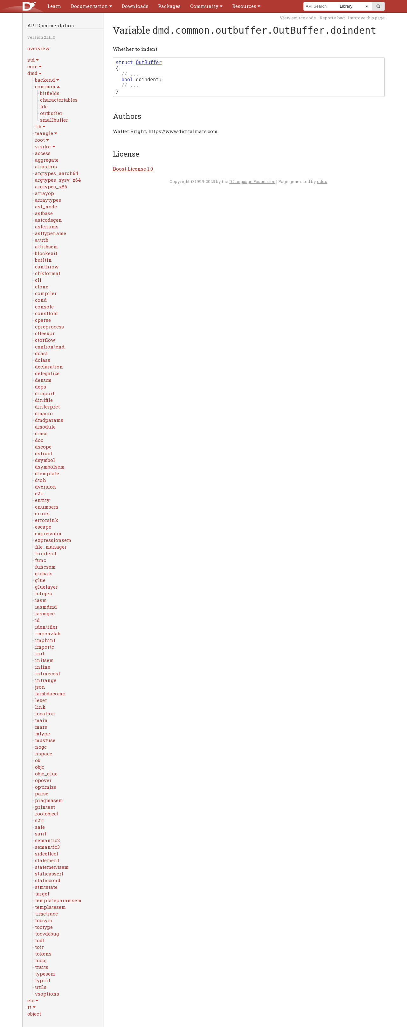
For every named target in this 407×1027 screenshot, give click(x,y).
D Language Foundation (252, 181)
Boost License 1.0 (133, 169)
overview (38, 48)
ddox (322, 181)
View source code (298, 18)
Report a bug (332, 18)
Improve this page (366, 18)
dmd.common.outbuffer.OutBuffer (238, 30)
